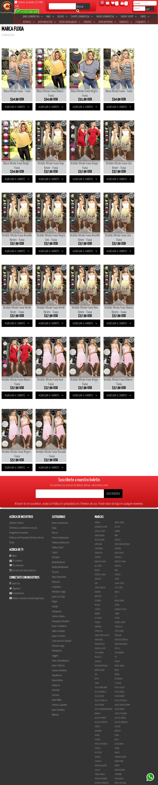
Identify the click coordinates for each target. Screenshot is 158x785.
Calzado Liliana (121, 743)
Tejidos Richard (101, 691)
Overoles (56, 602)
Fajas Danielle (100, 604)
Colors (117, 639)
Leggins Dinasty (101, 760)
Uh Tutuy (98, 665)
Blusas (62, 16)
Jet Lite (117, 717)
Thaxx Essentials (121, 552)
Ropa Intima (57, 592)
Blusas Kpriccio (101, 634)
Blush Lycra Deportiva (103, 704)
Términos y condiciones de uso (23, 440)
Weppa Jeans (100, 582)
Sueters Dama (58, 528)
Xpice (97, 591)
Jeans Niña (56, 612)
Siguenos (15, 500)
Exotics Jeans (100, 487)
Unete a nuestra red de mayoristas (26, 510)
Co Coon (118, 595)
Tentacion (99, 552)
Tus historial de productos (22, 482)
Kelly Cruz (99, 756)
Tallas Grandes (58, 543)
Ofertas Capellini (59, 617)
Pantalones (57, 563)
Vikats (117, 665)
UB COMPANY (99, 773)
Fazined (118, 699)
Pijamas (55, 626)
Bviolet (118, 452)
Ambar (97, 435)
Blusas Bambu (100, 630)
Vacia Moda (119, 691)
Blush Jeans (99, 452)
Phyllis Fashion (101, 656)
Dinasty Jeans (100, 474)
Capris (144, 16)
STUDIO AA (118, 539)
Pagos (13, 467)
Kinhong (118, 725)
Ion (96, 495)
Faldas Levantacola (106, 16)
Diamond (98, 643)
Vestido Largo (58, 558)
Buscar (79, 7)
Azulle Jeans (100, 443)
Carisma (118, 461)
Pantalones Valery (122, 756)
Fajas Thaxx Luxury (122, 617)
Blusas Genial (120, 630)
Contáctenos (16, 505)
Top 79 (117, 560)
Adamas (98, 669)
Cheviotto (99, 465)
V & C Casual (99, 734)
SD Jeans (98, 530)
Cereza (97, 639)
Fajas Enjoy (99, 608)
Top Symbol (99, 565)
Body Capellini (120, 695)
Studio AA (98, 543)
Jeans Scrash (100, 500)
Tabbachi (118, 547)
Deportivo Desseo (102, 708)
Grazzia (98, 491)
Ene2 (116, 482)
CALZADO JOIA (120, 738)
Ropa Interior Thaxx (103, 769)
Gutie (117, 491)
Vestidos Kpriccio (102, 695)
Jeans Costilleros (59, 538)
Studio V (98, 673)
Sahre (117, 526)
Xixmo (117, 586)
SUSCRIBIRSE (113, 405)
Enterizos (125, 22)
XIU (96, 586)
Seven (117, 530)
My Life (97, 517)
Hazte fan (14, 495)
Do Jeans (98, 478)
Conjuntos (142, 22)
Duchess (118, 478)
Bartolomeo (100, 448)
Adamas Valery (120, 669)
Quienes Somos (16, 435)
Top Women (119, 565)
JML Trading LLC (121, 721)
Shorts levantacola (82, 16)
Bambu (117, 443)
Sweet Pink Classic (102, 547)
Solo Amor (119, 656)
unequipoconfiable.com (101, 781)
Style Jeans (119, 543)
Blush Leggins (100, 751)
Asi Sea (117, 439)
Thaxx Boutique (121, 556)
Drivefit (98, 712)
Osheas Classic (120, 521)
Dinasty (118, 643)
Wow (117, 582)
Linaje (97, 730)
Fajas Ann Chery (101, 599)
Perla (117, 760)
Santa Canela (100, 686)
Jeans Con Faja (58, 508)
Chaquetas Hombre (61, 533)
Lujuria (98, 513)
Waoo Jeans (119, 578)
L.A (116, 508)
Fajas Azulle (120, 599)
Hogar (54, 513)
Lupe (116, 730)
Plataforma (99, 747)
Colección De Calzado (61, 553)
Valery (117, 573)
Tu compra (15, 472)
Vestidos (29, 22)
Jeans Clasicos (58, 577)
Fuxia (117, 647)
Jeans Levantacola (33, 16)
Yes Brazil (119, 591)
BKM (116, 448)
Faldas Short (129, 16)
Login (147, 8)
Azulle (97, 682)
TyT (116, 569)
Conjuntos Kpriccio (123, 704)
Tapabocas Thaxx (121, 764)
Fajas (50, 16)
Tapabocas (57, 587)
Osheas (97, 521)
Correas (55, 607)
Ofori (117, 517)
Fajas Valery (119, 621)
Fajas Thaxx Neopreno (103, 621)
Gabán (55, 518)
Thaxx (117, 660)
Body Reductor (47, 22)
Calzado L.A (99, 743)
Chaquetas (57, 523)
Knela (117, 504)
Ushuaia (98, 573)
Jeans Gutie (119, 495)
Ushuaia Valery (101, 678)
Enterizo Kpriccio (122, 712)
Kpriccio (98, 508)
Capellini (98, 456)
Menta (117, 678)
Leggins (55, 567)
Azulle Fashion (121, 626)
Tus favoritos (16, 477)
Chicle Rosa (119, 465)
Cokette (98, 469)
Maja (117, 652)
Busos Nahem (120, 734)
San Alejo (99, 764)
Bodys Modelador (69, 22)
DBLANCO (118, 469)
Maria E (97, 626)
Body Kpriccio (100, 699)
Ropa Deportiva (107, 22)
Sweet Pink (119, 673)
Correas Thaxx (120, 769)
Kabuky (97, 504)
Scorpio (98, 721)
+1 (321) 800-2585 (26, 11)
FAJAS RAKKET (120, 608)
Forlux (117, 487)
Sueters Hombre (59, 582)
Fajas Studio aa (101, 613)
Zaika (97, 595)
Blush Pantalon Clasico (124, 751)
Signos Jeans (120, 534)
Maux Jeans (119, 513)
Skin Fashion (100, 717)
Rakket (97, 526)
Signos (97, 534)
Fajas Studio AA (121, 613)
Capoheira (99, 461)
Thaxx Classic (100, 560)
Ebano (97, 482)
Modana (98, 725)
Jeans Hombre (58, 622)
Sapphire (118, 686)
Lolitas (97, 652)
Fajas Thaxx (99, 617)
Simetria (98, 539)
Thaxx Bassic (100, 556)
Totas (97, 738)
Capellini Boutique (122, 456)
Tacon (117, 747)
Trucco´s (98, 569)
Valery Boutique (101, 578)
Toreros (89, 22)
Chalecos (56, 597)
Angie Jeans (119, 435)
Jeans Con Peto (58, 548)
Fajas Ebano (119, 604)
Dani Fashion (120, 682)
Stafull (98, 660)
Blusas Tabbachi (121, 634)
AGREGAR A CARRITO (16, 103)
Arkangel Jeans (101, 439)
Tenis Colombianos (60, 572)
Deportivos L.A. (121, 708)
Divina (97, 647)
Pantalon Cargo (59, 503)
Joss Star (118, 500)
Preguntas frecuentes (18, 444)
